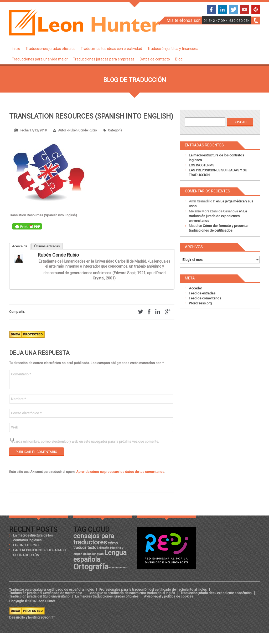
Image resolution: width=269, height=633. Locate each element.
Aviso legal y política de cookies (168, 596)
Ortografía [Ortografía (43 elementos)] (90, 566)
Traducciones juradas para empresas (103, 59)
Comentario (21, 374)
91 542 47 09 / (216, 20)
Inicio (16, 49)
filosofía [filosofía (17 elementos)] (104, 548)
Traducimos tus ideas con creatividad (111, 49)
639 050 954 (239, 20)
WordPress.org (200, 303)
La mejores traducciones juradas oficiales (106, 596)
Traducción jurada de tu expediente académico (216, 593)
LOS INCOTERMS (201, 165)
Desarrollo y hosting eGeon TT (32, 617)
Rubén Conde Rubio (58, 255)
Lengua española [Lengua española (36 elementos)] (100, 556)
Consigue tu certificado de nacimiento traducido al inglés (132, 593)
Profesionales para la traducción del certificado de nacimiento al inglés (153, 589)
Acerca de (20, 246)
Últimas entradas (47, 246)
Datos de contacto (155, 59)
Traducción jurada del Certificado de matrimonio (46, 593)
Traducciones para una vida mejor (40, 59)
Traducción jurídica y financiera (172, 49)
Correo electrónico (26, 413)
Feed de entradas (202, 293)
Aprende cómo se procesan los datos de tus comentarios (120, 472)
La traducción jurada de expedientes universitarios (218, 216)
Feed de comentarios (205, 298)
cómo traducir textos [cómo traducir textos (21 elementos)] (95, 545)
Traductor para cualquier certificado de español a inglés (51, 589)
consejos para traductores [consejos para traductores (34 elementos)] (93, 539)
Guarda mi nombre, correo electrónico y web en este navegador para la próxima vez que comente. (85, 441)
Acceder (195, 288)
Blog (179, 59)
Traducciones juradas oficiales (50, 49)
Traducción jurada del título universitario (39, 596)
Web (14, 427)
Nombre (18, 399)
